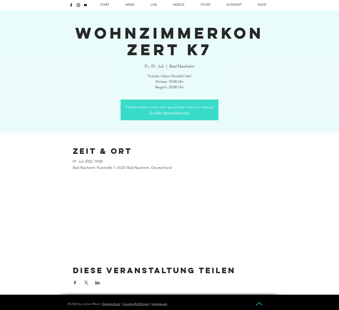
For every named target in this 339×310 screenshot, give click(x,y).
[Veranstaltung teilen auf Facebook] (75, 282)
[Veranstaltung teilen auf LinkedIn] (97, 282)
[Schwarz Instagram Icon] (78, 5)
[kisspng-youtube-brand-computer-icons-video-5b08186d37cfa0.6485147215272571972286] (85, 5)
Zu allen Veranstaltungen (169, 112)
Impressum (159, 304)
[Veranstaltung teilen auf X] (86, 282)
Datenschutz (111, 304)
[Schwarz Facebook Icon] (71, 5)
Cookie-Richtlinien (136, 304)
